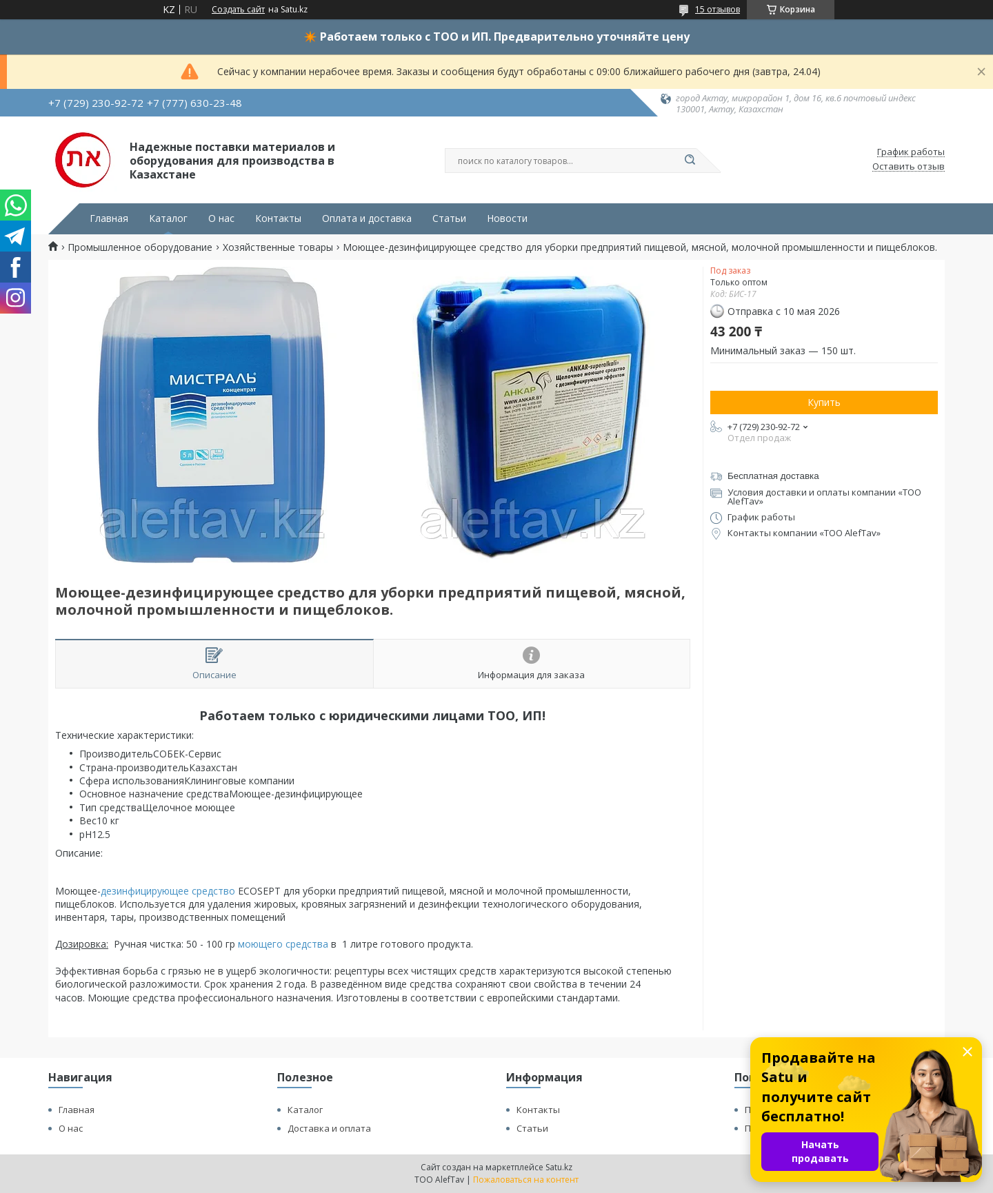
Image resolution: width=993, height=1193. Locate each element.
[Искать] (689, 160)
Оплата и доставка (367, 218)
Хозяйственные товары (278, 247)
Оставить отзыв (908, 167)
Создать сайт (238, 9)
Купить (824, 402)
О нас (221, 218)
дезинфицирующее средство (168, 890)
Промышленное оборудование (140, 247)
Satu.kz (558, 1167)
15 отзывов (717, 9)
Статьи (449, 218)
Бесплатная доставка (773, 476)
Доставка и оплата (329, 1128)
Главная (109, 218)
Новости (507, 218)
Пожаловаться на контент (526, 1179)
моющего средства (283, 943)
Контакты (278, 218)
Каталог (168, 218)
